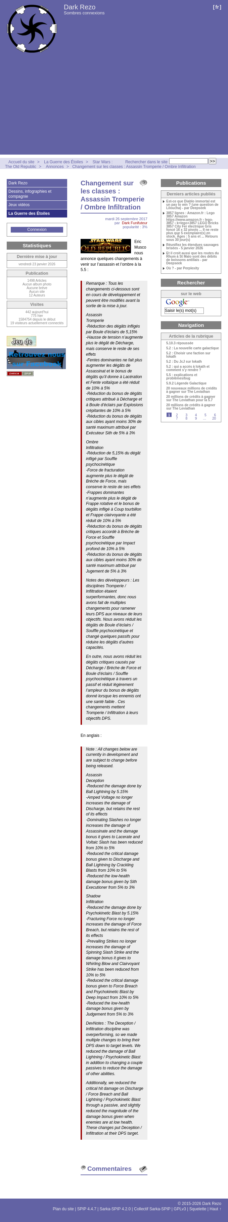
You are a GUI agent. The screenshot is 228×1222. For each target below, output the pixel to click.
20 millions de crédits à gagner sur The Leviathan (190, 407)
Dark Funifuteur (134, 223)
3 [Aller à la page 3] (186, 415)
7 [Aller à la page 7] (177, 418)
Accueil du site (21, 162)
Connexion (36, 229)
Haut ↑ (215, 1209)
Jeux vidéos (19, 204)
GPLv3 (180, 1209)
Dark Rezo (79, 7)
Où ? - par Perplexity (182, 268)
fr (217, 7)
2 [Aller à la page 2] (177, 415)
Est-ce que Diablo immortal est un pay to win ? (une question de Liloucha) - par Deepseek (192, 205)
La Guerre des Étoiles (63, 162)
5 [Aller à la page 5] (205, 415)
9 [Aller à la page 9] (196, 418)
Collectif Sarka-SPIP (152, 1209)
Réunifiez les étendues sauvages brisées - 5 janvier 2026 (192, 246)
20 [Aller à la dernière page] (214, 418)
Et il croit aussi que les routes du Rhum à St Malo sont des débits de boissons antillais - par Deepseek (192, 258)
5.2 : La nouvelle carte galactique (192, 348)
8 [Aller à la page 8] (186, 418)
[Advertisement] (114, 108)
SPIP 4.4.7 (86, 1209)
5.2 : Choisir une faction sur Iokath (188, 355)
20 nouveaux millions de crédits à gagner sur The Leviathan (191, 390)
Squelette (198, 1209)
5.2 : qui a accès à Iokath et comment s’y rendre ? (188, 368)
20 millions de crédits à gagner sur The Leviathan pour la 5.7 (190, 398)
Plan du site (63, 1209)
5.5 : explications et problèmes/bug (181, 376)
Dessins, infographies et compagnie (29, 193)
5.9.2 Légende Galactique (186, 383)
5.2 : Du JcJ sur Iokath (184, 361)
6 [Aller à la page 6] (215, 415)
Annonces (54, 166)
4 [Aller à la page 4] (196, 415)
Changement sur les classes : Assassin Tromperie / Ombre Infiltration (133, 166)
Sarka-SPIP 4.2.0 (115, 1209)
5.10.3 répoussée (179, 343)
